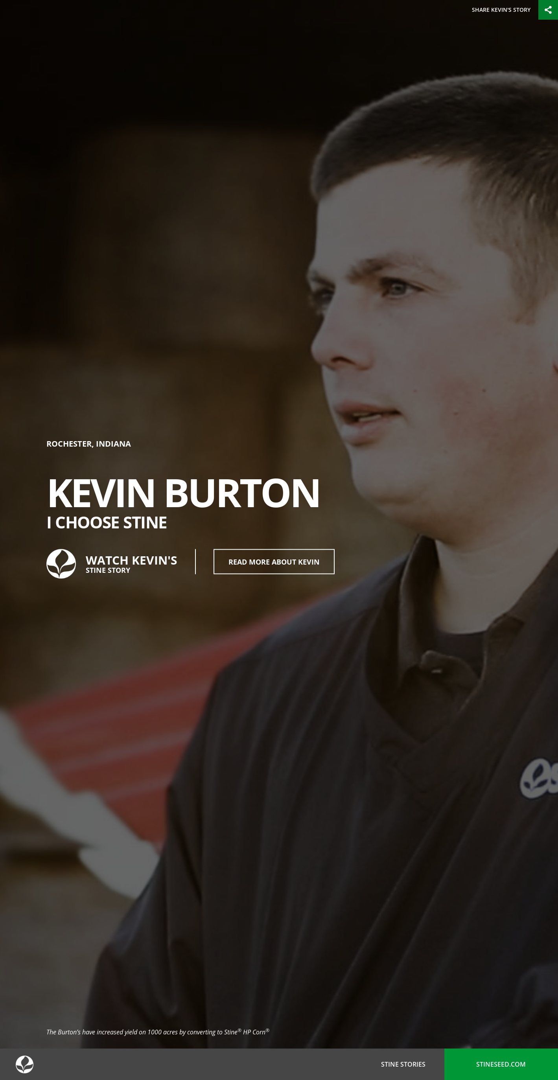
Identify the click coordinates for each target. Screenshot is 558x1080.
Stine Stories (403, 1064)
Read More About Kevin (274, 561)
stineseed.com (501, 1064)
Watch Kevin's (111, 563)
